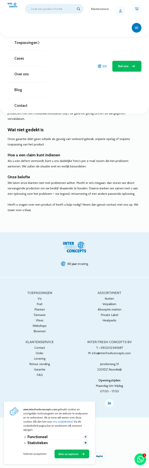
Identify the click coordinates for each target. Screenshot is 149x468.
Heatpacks (109, 320)
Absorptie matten (109, 309)
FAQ (40, 375)
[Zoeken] (78, 9)
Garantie (39, 369)
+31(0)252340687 (111, 348)
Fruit (39, 304)
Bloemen (40, 331)
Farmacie (40, 315)
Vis (40, 298)
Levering (39, 358)
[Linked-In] (109, 403)
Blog (18, 90)
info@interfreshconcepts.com (111, 353)
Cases (19, 58)
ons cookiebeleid (63, 421)
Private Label (109, 315)
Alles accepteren (68, 454)
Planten (39, 309)
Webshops (40, 326)
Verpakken (109, 304)
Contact (20, 105)
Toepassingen (25, 42)
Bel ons (123, 66)
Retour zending (39, 364)
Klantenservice (100, 9)
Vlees (39, 320)
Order (39, 353)
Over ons (21, 74)
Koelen (109, 298)
